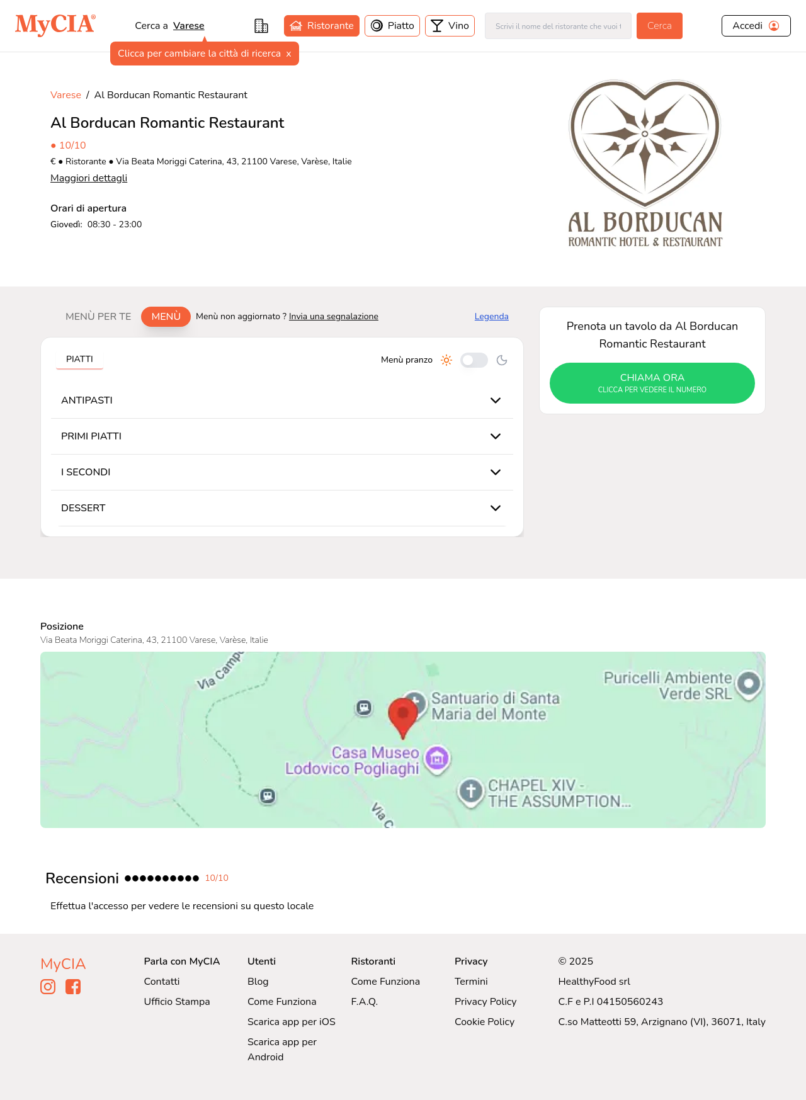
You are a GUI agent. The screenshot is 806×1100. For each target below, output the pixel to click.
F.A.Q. (364, 1002)
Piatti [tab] (79, 359)
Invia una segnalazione (333, 316)
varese (189, 26)
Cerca (659, 26)
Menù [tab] (166, 317)
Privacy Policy (486, 1002)
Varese (65, 95)
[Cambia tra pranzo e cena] (474, 360)
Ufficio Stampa (177, 1002)
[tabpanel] (282, 437)
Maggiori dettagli (88, 178)
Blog (258, 982)
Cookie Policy (484, 1022)
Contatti (162, 982)
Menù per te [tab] (98, 317)
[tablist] (123, 317)
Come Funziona (282, 1002)
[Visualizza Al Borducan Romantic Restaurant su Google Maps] (403, 740)
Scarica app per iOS (291, 1022)
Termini (471, 982)
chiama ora (652, 383)
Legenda (492, 316)
